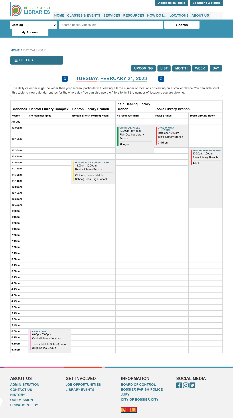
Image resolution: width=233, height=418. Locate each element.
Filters (22, 54)
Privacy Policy (24, 398)
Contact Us (21, 382)
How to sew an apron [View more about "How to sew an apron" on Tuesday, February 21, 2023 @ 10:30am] (207, 143)
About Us (199, 15)
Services (111, 15)
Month (181, 61)
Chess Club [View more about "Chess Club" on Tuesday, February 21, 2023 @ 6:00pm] (39, 324)
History (17, 388)
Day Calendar (34, 43)
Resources (133, 15)
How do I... (156, 15)
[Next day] (161, 71)
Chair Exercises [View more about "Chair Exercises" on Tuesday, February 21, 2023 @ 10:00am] (129, 120)
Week (200, 61)
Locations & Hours (206, 3)
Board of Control (138, 377)
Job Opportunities (83, 377)
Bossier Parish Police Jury (142, 384)
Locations (178, 15)
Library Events (80, 382)
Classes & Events (83, 15)
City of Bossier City (139, 392)
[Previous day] (65, 71)
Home (59, 15)
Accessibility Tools (171, 3)
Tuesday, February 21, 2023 (111, 71)
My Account (207, 25)
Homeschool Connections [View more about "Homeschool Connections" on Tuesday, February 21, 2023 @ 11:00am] (92, 155)
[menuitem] (59, 16)
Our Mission (21, 393)
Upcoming (143, 61)
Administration (24, 377)
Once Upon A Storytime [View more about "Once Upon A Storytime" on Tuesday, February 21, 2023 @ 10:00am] (166, 121)
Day (216, 61)
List (164, 61)
